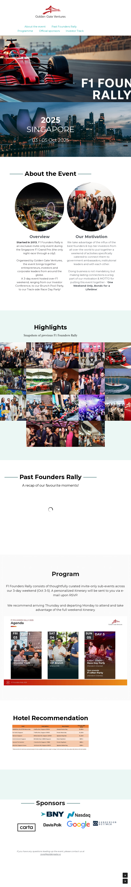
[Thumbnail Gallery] (13, 354)
